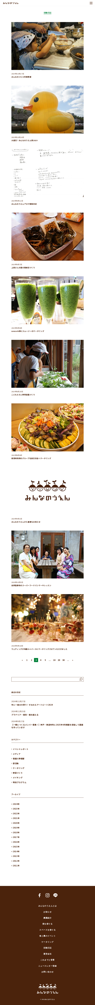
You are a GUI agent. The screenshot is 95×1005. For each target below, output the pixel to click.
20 (59, 660)
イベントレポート (20, 749)
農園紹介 (47, 918)
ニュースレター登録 (47, 966)
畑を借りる (47, 924)
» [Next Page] (72, 660)
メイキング (18, 777)
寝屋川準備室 (18, 758)
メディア (17, 754)
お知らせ (47, 912)
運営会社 (47, 954)
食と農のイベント (47, 936)
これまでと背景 (47, 960)
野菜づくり (18, 773)
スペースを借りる (47, 930)
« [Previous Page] (22, 660)
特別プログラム (19, 782)
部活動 (16, 763)
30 (63, 660)
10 (54, 660)
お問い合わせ (47, 972)
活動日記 (47, 948)
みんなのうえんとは (47, 906)
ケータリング (18, 768)
